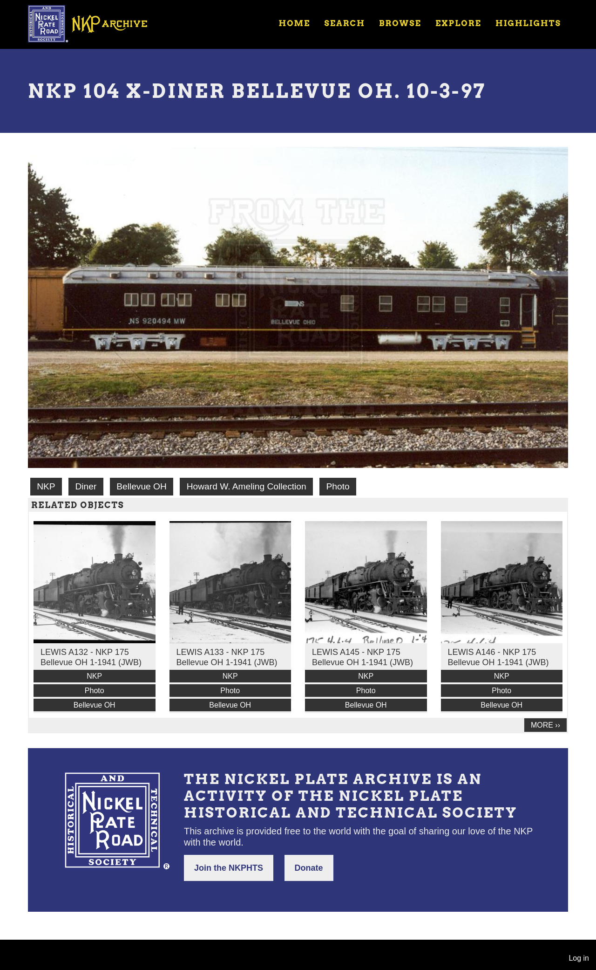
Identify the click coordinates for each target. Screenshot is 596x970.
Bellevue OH (141, 486)
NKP (46, 486)
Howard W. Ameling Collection (246, 486)
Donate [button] (309, 868)
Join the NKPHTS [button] (228, 868)
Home (294, 23)
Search (345, 23)
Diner (85, 486)
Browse (400, 23)
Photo (338, 486)
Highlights (528, 23)
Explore (458, 23)
